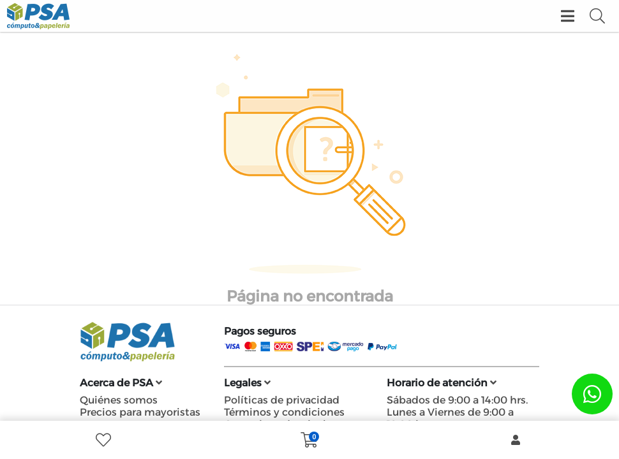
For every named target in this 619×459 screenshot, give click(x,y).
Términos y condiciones (284, 412)
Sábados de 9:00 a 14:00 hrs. (457, 400)
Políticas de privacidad (281, 400)
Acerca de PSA (121, 383)
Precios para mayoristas (140, 412)
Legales (247, 383)
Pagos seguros (260, 331)
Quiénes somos (119, 400)
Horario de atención (441, 383)
